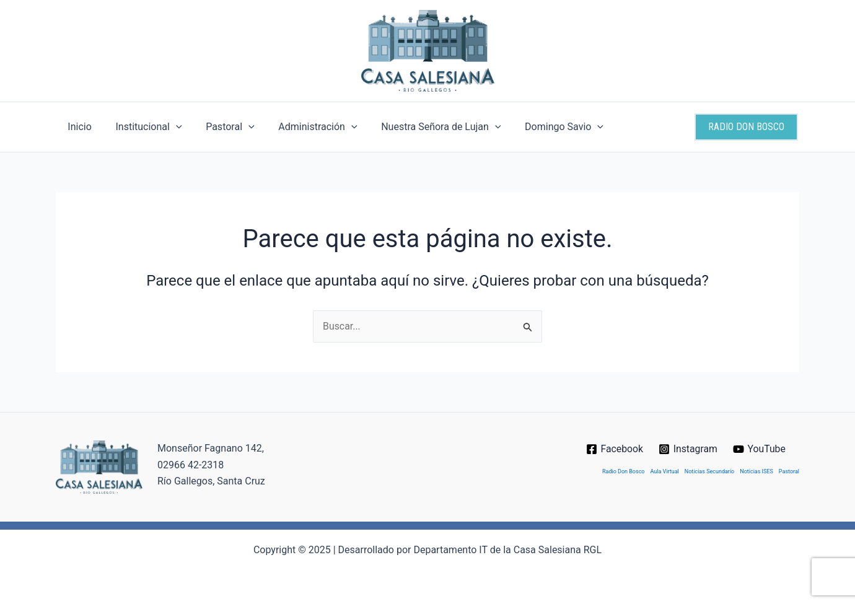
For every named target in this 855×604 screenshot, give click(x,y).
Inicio (77, 127)
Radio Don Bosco (623, 471)
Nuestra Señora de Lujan (422, 127)
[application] (170, 127)
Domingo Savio (541, 127)
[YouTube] (760, 449)
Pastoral (220, 127)
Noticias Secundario (709, 471)
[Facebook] (614, 449)
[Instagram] (688, 449)
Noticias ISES (756, 471)
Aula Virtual (665, 471)
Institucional (142, 127)
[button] (746, 127)
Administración (303, 127)
